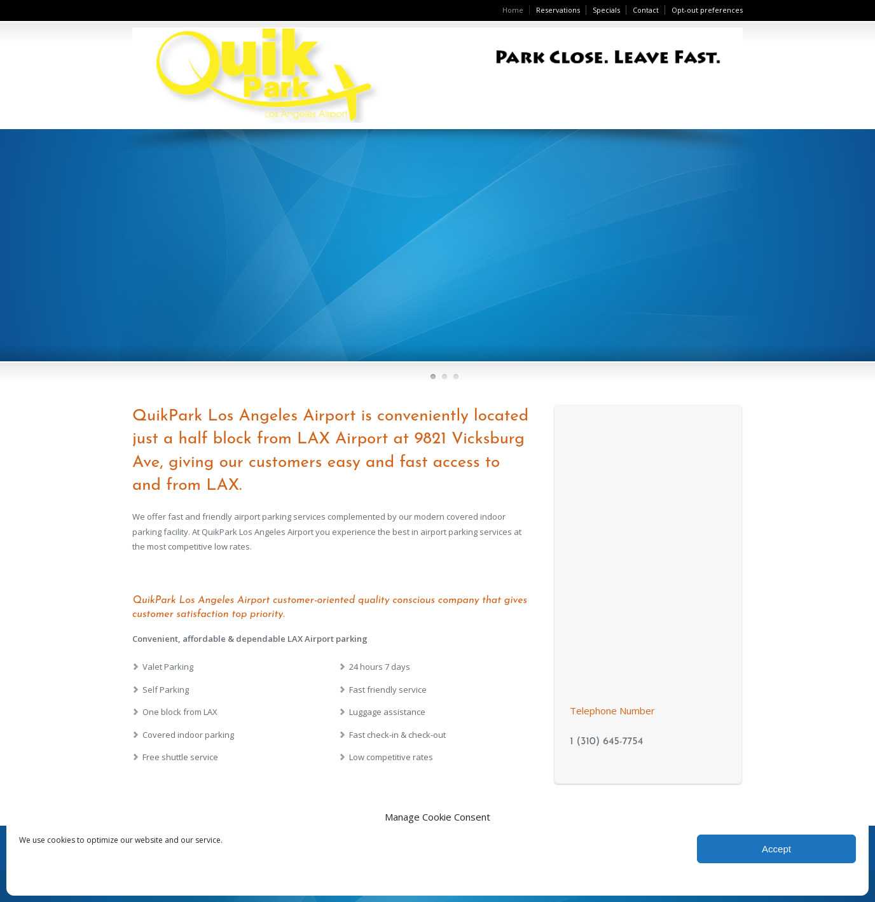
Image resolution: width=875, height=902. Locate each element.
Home (512, 10)
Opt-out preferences (707, 10)
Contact (646, 10)
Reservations (558, 10)
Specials (606, 10)
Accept (776, 848)
